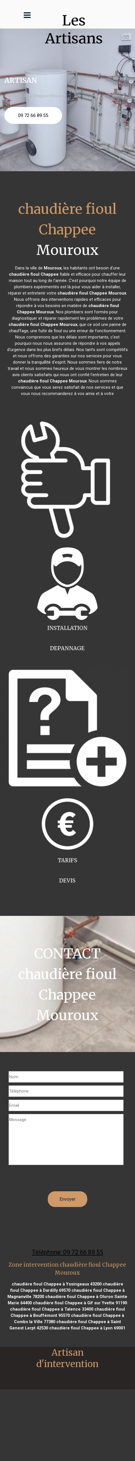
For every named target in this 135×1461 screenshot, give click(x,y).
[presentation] (52, 1180)
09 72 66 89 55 (33, 115)
